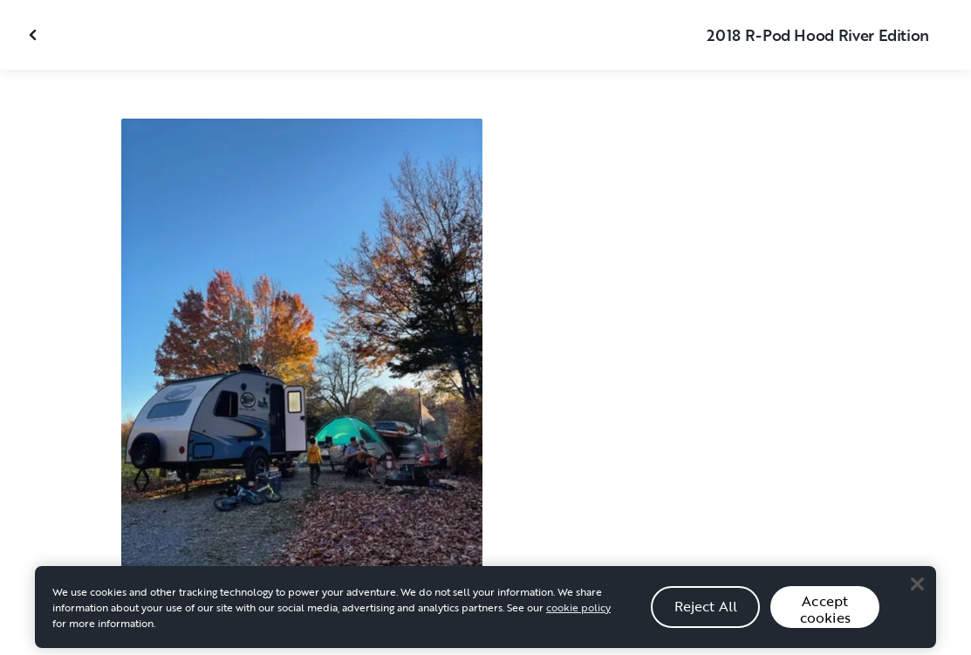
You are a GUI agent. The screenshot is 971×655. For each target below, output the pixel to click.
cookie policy (578, 612)
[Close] (917, 589)
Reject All (706, 611)
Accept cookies (825, 614)
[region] (485, 612)
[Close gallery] (35, 35)
